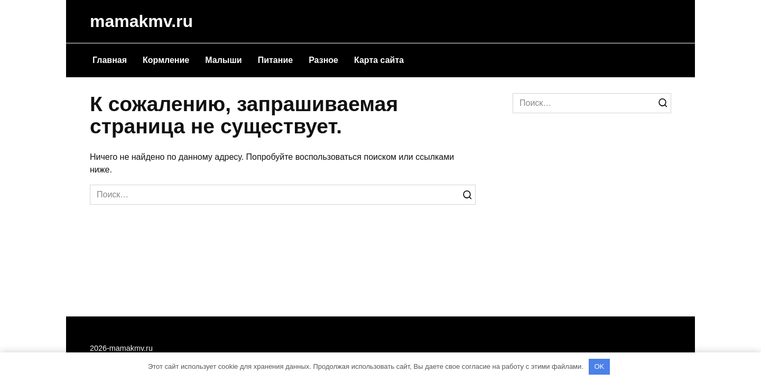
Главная (109, 60)
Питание (275, 60)
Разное (323, 60)
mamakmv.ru (141, 21)
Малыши (223, 60)
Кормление (166, 60)
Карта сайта (379, 60)
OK (599, 366)
